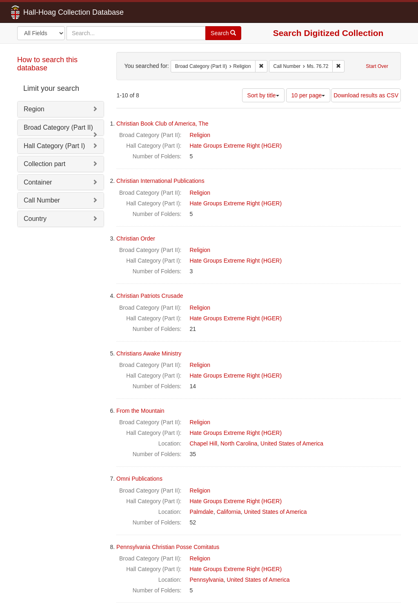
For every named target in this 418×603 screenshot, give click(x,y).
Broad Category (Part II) (58, 127)
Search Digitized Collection (328, 33)
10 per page (308, 95)
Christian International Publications (160, 181)
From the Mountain (140, 410)
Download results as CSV (366, 95)
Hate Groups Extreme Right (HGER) (236, 145)
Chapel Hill (204, 443)
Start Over (377, 66)
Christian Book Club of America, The (162, 123)
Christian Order (135, 238)
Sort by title (263, 95)
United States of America (291, 443)
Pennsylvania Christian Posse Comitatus (167, 547)
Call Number (42, 200)
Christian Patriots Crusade (149, 295)
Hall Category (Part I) (54, 145)
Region (34, 109)
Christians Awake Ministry (148, 353)
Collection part (44, 163)
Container (38, 182)
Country (35, 218)
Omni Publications (139, 478)
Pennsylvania (207, 579)
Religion (200, 135)
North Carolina (238, 443)
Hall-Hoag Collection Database (47, 12)
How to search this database (47, 64)
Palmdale (201, 512)
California (229, 512)
